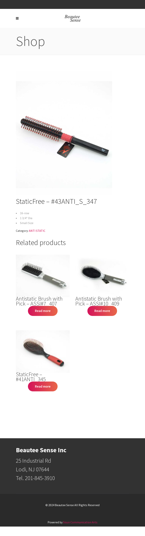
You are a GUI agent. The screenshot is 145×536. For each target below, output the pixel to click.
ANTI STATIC (37, 231)
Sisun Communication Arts (80, 522)
